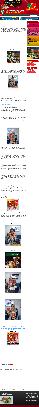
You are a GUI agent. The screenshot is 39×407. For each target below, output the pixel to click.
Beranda (14, 389)
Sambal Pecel (4, 15)
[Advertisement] (13, 352)
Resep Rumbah (33, 70)
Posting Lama (24, 389)
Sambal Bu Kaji (33, 71)
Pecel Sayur (9, 15)
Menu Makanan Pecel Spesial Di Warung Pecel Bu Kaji (33, 33)
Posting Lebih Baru (3, 389)
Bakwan (28, 62)
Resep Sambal (29, 71)
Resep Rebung (33, 69)
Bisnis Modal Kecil (19, 15)
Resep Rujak (28, 70)
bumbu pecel (28, 63)
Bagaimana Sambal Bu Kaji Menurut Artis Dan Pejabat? (33, 28)
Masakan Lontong (33, 63)
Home (1, 15)
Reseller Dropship (14, 15)
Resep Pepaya (28, 69)
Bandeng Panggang (32, 62)
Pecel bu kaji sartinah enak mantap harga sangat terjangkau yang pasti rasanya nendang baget (32, 42)
